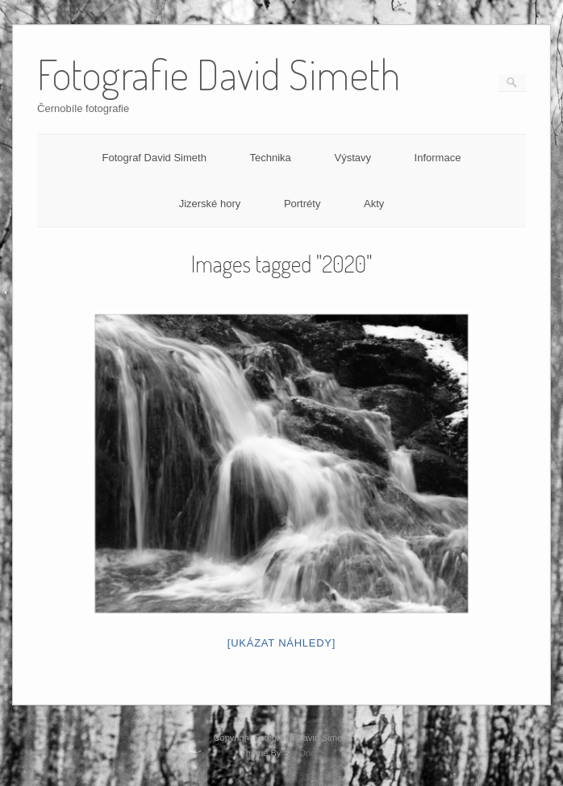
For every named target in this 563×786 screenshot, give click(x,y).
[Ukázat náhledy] (281, 643)
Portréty (302, 204)
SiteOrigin (303, 753)
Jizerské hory (210, 204)
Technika (270, 158)
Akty (374, 204)
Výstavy (352, 158)
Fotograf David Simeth (154, 158)
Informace (438, 158)
